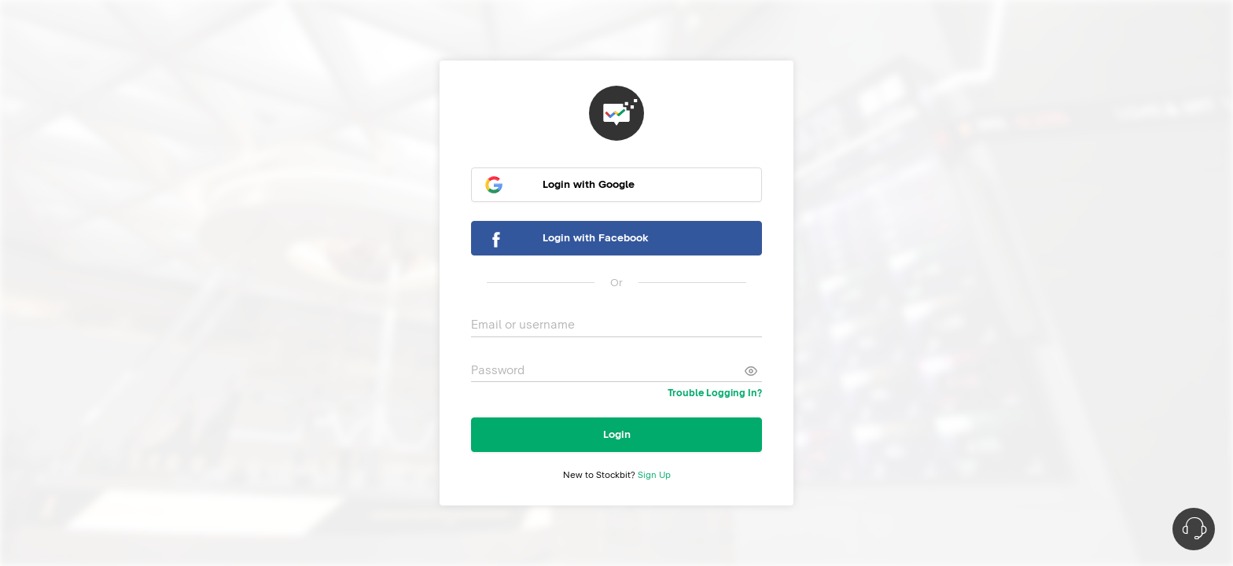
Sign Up (654, 475)
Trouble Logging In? (715, 393)
